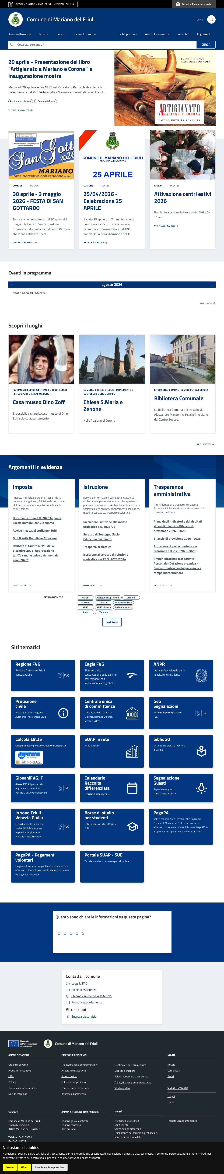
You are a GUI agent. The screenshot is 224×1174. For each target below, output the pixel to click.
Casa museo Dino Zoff (39, 402)
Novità (171, 1055)
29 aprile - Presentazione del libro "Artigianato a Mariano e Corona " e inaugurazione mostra (50, 69)
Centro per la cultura (194, 390)
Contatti (13, 1112)
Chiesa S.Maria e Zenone (103, 405)
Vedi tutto (208, 303)
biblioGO (161, 739)
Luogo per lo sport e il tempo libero (40, 392)
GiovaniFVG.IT (29, 777)
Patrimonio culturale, (27, 390)
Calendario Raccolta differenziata (97, 782)
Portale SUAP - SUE (103, 854)
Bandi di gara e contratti (74, 1121)
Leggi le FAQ (79, 983)
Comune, (88, 390)
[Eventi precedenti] (11, 284)
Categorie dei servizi (74, 1055)
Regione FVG (27, 663)
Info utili (182, 34)
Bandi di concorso (71, 1125)
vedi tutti (112, 622)
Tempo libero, (50, 390)
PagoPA (161, 812)
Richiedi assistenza (83, 989)
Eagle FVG (94, 663)
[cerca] (211, 19)
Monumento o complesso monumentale (108, 392)
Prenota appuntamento (86, 1002)
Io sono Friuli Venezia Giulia (29, 815)
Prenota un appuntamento (182, 1121)
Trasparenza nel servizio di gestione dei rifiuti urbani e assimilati (136, 1135)
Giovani (158, 185)
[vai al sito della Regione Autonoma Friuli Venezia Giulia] (43, 4)
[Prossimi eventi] (213, 284)
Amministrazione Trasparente (80, 1112)
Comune (18, 185)
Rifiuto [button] (24, 1167)
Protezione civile (26, 704)
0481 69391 (91, 996)
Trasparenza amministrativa (172, 490)
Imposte (23, 486)
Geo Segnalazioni (165, 704)
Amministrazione (18, 1055)
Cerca (206, 44)
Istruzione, (161, 390)
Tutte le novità (20, 110)
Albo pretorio (128, 34)
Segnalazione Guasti (166, 780)
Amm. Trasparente (157, 34)
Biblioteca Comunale (178, 398)
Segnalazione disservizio (127, 1129)
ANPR (159, 663)
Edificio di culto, (105, 390)
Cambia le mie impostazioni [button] (49, 1167)
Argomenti (204, 34)
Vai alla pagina (25, 242)
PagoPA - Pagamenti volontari (35, 857)
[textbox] (111, 933)
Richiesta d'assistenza (126, 1121)
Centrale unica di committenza (100, 704)
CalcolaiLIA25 (28, 739)
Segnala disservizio (84, 1016)
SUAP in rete (97, 739)
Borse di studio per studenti (99, 815)
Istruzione (95, 486)
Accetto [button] (9, 1167)
